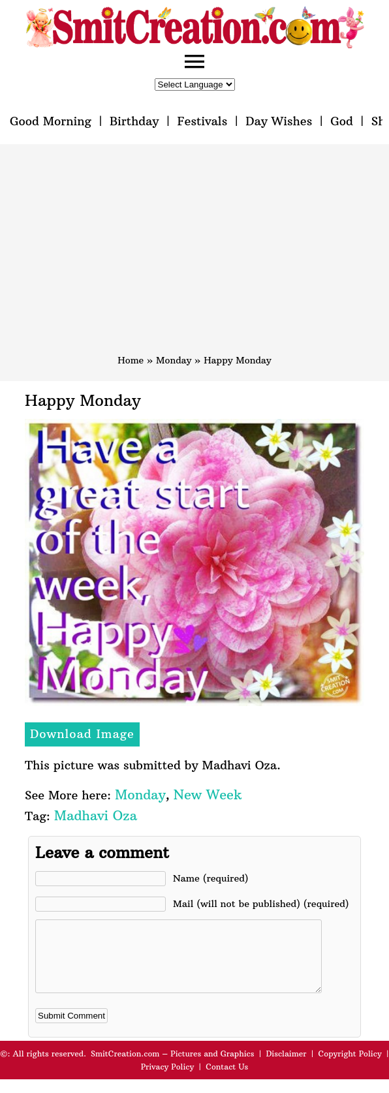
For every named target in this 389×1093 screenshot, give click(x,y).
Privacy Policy (167, 1080)
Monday (173, 360)
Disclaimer (286, 1067)
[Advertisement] (194, 255)
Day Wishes (278, 121)
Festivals (202, 121)
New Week (208, 794)
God (341, 121)
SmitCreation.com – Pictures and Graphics (173, 1067)
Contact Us (227, 1080)
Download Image (82, 733)
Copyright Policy (350, 1067)
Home (130, 360)
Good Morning (50, 121)
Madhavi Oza (95, 815)
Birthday (134, 121)
